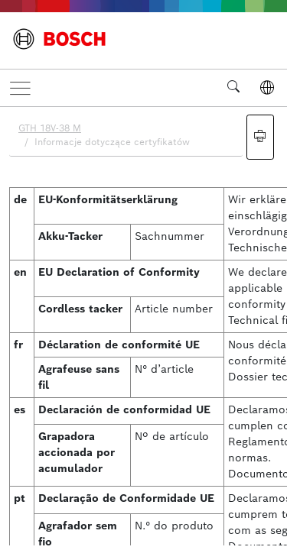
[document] (143, 326)
